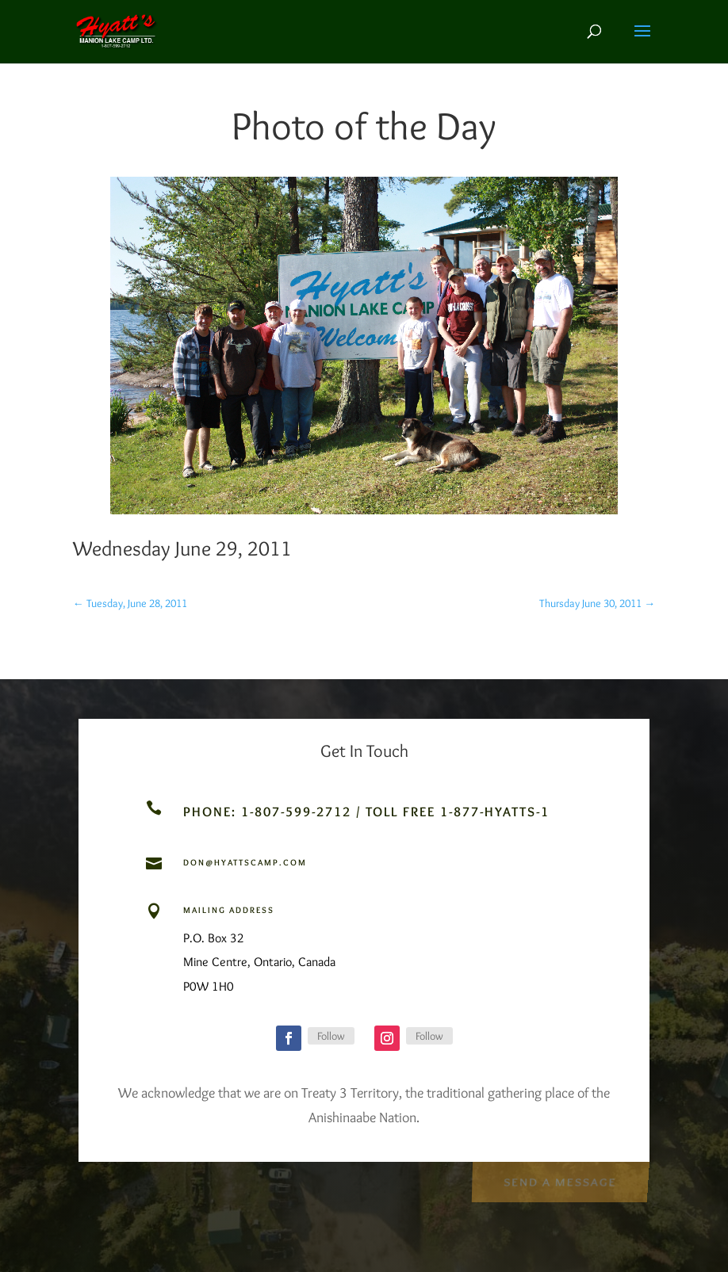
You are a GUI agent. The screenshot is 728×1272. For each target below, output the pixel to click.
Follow (331, 1036)
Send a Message (559, 1180)
